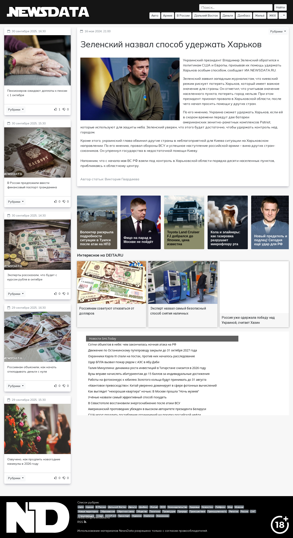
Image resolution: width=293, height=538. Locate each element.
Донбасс (244, 15)
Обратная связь (125, 511)
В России (183, 15)
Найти (280, 7)
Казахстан (207, 507)
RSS (81, 522)
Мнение (239, 507)
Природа (182, 511)
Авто (154, 15)
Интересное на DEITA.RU (100, 255)
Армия (167, 15)
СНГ (253, 511)
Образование (108, 511)
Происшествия (197, 511)
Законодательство (177, 507)
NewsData (126, 531)
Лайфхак (220, 507)
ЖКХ (272, 15)
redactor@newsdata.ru (93, 517)
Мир (230, 507)
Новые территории (88, 511)
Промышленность (217, 511)
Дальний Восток (206, 15)
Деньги (227, 15)
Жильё (260, 15)
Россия (244, 511)
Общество (142, 511)
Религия (233, 511)
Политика (155, 511)
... (281, 15)
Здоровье (194, 507)
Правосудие (169, 511)
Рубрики (14, 109)
